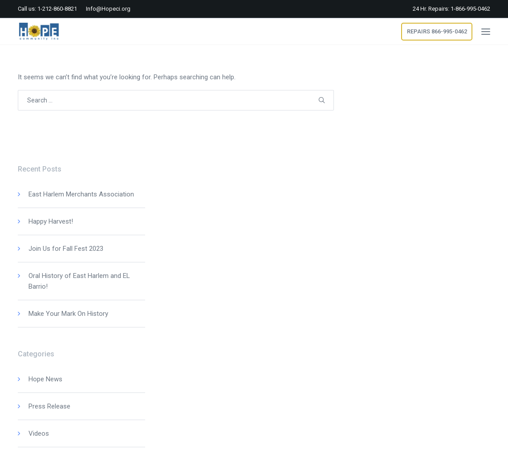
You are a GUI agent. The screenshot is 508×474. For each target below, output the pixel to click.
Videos (38, 433)
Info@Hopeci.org (108, 8)
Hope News (45, 379)
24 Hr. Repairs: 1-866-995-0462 (451, 8)
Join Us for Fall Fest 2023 (65, 249)
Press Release (49, 406)
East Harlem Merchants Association (81, 194)
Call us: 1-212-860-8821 (47, 8)
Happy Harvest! (50, 221)
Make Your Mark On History (68, 314)
